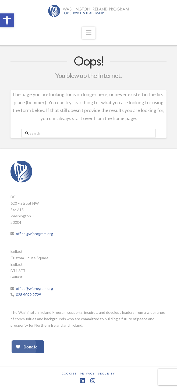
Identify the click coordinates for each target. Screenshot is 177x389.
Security (106, 373)
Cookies (69, 373)
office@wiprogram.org (34, 233)
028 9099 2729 (28, 294)
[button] (7, 20)
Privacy (87, 373)
